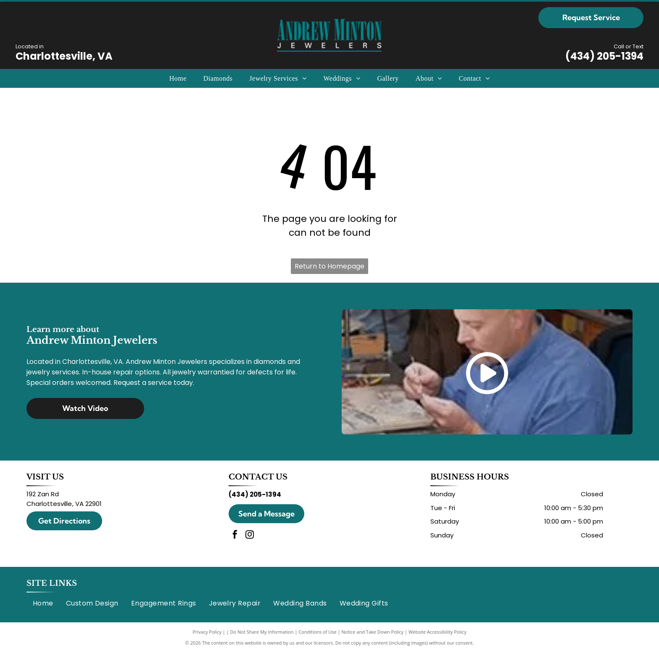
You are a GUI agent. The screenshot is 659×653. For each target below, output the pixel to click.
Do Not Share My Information (262, 632)
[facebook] (235, 535)
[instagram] (249, 535)
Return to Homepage (329, 266)
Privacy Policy (206, 632)
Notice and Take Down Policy (373, 632)
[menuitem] (178, 78)
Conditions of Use (317, 632)
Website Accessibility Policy (438, 632)
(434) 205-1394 (604, 56)
